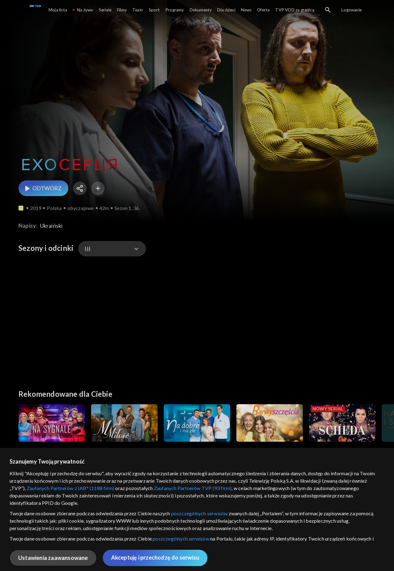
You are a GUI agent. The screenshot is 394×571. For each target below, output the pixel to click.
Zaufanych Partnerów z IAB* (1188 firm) (71, 488)
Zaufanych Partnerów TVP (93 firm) (193, 488)
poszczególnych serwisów (199, 513)
